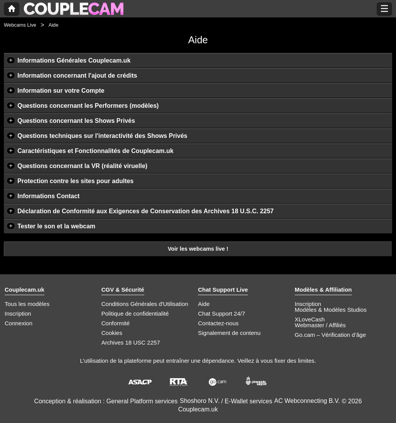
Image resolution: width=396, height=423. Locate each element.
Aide (204, 304)
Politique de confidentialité (135, 313)
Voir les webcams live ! (198, 249)
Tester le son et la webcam (56, 226)
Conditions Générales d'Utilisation (144, 304)
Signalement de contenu (229, 333)
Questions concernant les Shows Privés (76, 120)
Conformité (115, 323)
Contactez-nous (218, 323)
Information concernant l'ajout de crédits (77, 75)
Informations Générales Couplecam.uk (74, 60)
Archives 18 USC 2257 (130, 342)
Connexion (18, 323)
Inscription (18, 313)
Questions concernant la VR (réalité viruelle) (82, 166)
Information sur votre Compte (60, 90)
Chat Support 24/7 (221, 313)
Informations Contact (48, 196)
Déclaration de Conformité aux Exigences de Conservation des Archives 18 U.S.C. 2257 (145, 211)
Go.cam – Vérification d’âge (330, 334)
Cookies (111, 333)
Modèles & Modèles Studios (331, 309)
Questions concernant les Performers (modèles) (88, 105)
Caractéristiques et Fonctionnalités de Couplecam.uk (95, 151)
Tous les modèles (27, 304)
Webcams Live (20, 25)
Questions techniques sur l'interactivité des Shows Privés (102, 136)
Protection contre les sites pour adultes (75, 181)
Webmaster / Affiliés (320, 325)
